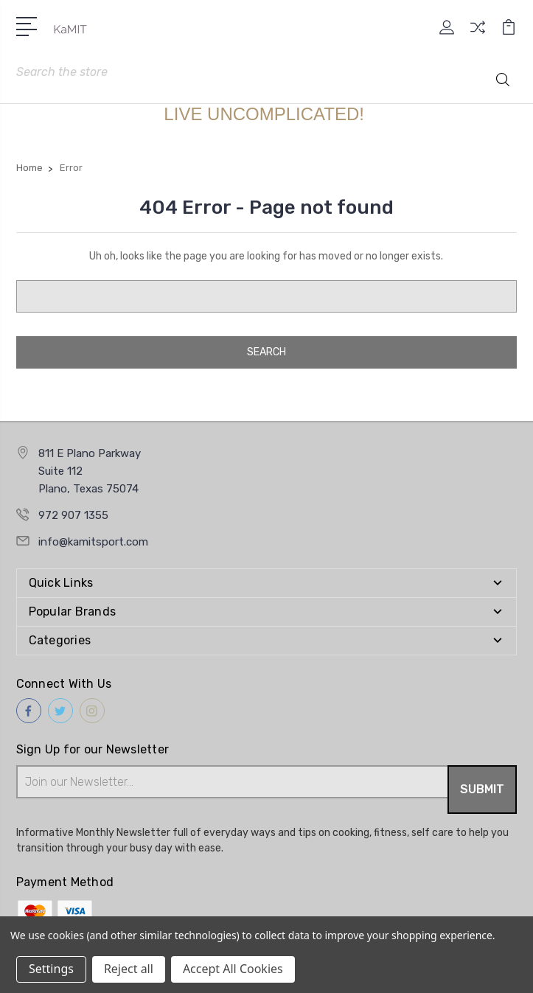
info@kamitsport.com (93, 541)
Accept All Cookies (233, 969)
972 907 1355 (73, 515)
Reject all (128, 969)
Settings (51, 969)
